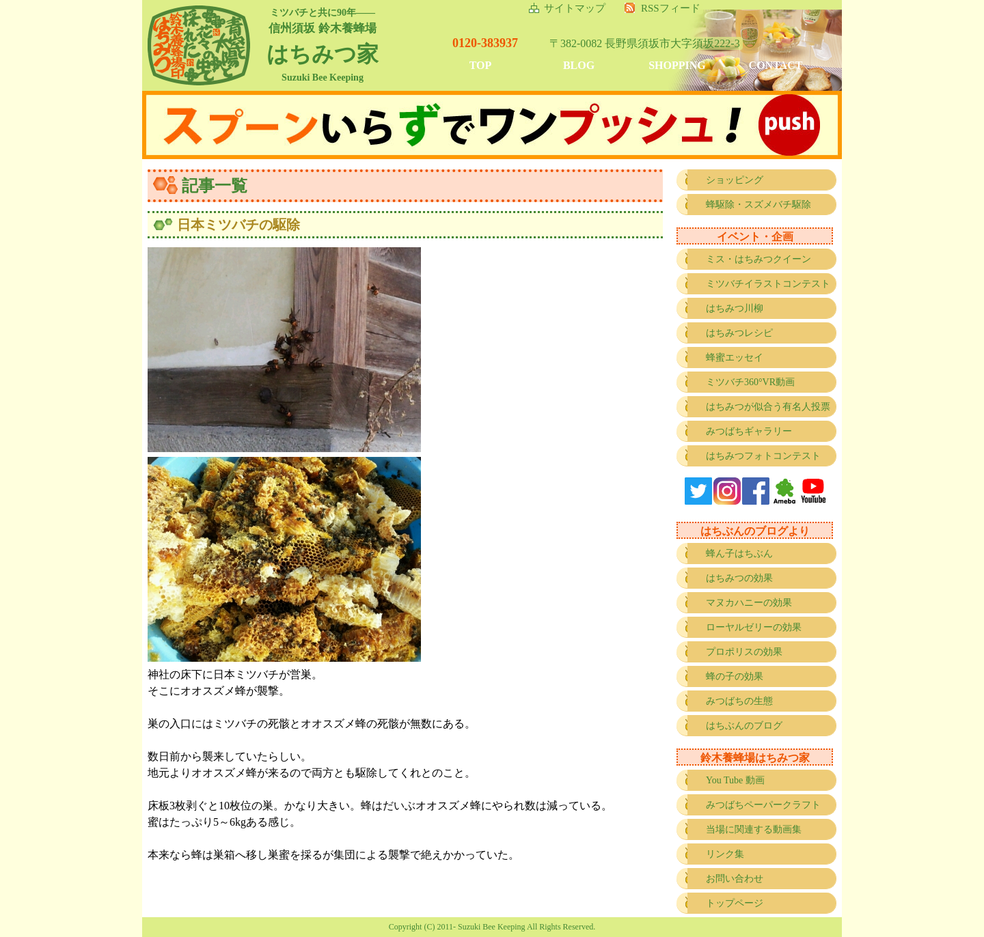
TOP (480, 65)
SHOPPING (677, 65)
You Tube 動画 (735, 780)
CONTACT (776, 65)
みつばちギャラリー (749, 431)
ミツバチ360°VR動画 (750, 382)
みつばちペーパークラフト (763, 805)
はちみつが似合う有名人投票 (768, 407)
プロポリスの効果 (744, 652)
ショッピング (734, 180)
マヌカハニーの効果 (749, 603)
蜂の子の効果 (734, 676)
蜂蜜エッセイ (734, 357)
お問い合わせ (734, 878)
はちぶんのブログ (744, 726)
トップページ (734, 903)
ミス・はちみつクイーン (758, 259)
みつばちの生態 (739, 701)
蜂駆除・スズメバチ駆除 (758, 204)
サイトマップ (574, 8)
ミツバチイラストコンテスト (768, 284)
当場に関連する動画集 (754, 829)
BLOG (578, 65)
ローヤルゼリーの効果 (754, 627)
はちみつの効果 (739, 578)
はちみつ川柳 (734, 308)
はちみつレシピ (739, 333)
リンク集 (725, 854)
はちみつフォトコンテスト (763, 456)
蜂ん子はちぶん (739, 553)
